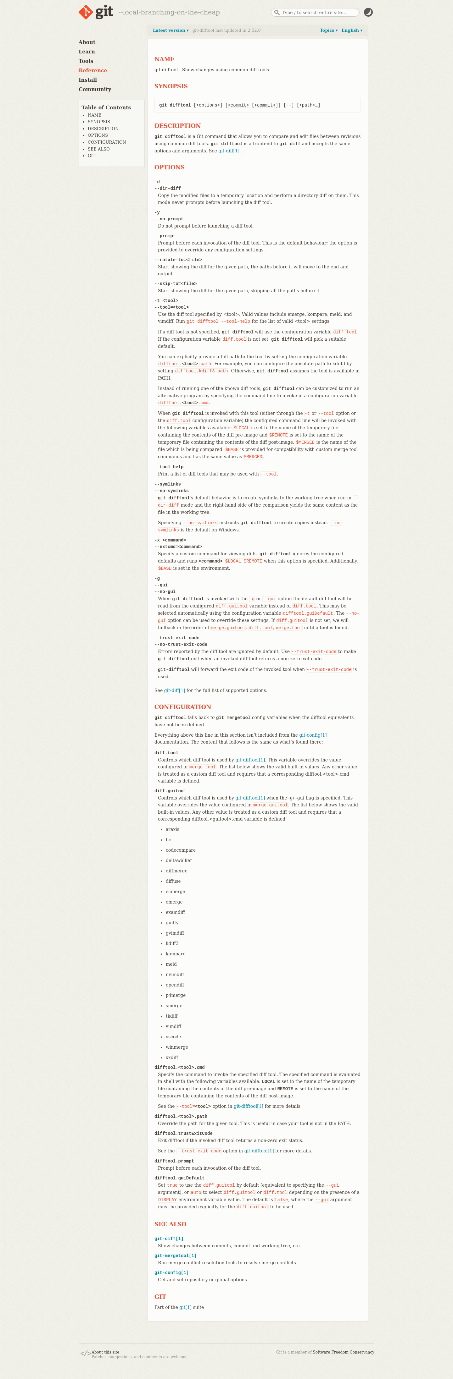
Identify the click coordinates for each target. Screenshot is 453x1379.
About (87, 42)
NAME (95, 115)
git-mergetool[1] (175, 1255)
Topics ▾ (329, 30)
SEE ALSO (99, 149)
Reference (93, 71)
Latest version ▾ (171, 30)
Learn (87, 52)
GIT (91, 155)
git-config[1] (313, 735)
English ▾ (352, 30)
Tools (86, 61)
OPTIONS (98, 135)
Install (88, 80)
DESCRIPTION (103, 128)
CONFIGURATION (107, 142)
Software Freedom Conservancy (343, 1352)
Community (95, 89)
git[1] (185, 1307)
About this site (105, 1352)
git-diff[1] (228, 150)
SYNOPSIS (99, 121)
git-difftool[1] (250, 759)
